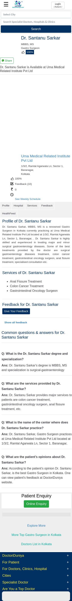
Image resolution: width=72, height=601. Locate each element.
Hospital (17, 205)
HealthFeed (62, 205)
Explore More (36, 517)
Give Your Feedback (16, 303)
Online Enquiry (36, 496)
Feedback (46, 205)
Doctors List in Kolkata (36, 536)
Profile (5, 205)
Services (31, 205)
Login (58, 5)
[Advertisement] (36, 116)
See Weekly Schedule (28, 199)
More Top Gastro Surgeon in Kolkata (36, 527)
